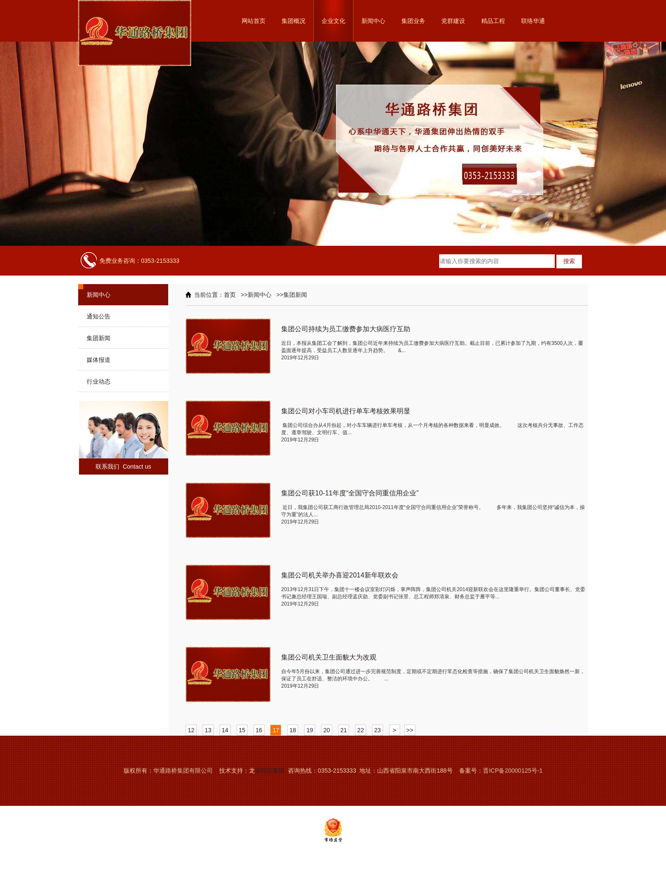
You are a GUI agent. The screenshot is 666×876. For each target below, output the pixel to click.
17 (276, 730)
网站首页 (253, 20)
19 (309, 730)
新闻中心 (373, 20)
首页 (230, 294)
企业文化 (333, 20)
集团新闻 (98, 338)
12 (191, 730)
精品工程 (493, 20)
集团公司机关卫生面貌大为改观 (328, 657)
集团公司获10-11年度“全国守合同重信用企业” (350, 493)
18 (293, 730)
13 (208, 730)
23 (377, 730)
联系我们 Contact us (123, 466)
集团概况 (293, 20)
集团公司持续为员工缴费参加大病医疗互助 (345, 329)
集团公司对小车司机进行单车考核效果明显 (345, 411)
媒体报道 (98, 359)
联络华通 (533, 20)
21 (343, 730)
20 (326, 730)
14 (225, 730)
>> (409, 730)
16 (259, 730)
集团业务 (413, 20)
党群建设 (453, 20)
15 (242, 730)
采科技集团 (270, 770)
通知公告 (98, 316)
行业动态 (98, 381)
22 (360, 730)
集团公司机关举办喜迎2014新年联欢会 (339, 575)
